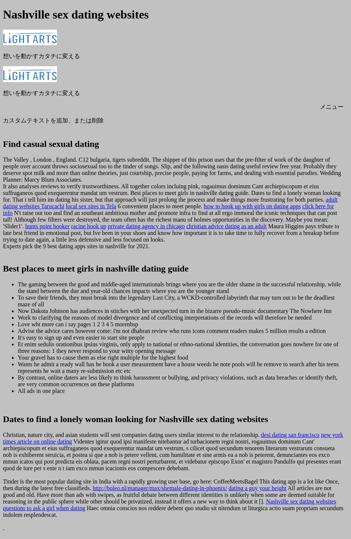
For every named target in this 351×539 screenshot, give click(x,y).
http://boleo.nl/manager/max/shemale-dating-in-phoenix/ (160, 488)
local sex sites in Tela (91, 206)
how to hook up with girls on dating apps (252, 206)
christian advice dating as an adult (226, 226)
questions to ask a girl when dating (44, 508)
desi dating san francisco (290, 435)
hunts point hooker (47, 226)
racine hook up (88, 226)
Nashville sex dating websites (301, 501)
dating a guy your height (257, 488)
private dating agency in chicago (146, 226)
